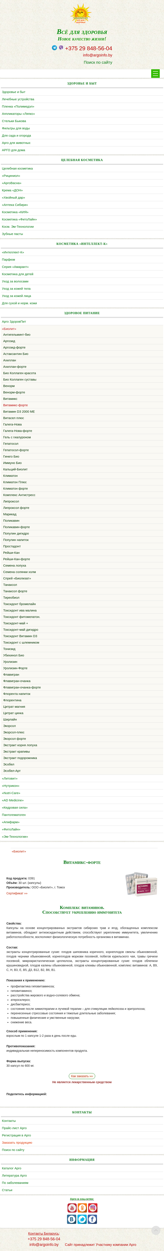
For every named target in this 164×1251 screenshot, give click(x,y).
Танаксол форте (15, 591)
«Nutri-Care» (11, 793)
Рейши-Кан (11, 552)
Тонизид (9, 649)
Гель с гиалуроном (17, 437)
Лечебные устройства (18, 99)
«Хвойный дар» (13, 197)
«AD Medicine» (13, 800)
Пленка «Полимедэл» (18, 106)
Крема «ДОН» (12, 190)
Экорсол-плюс (13, 732)
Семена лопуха (14, 565)
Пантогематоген (14, 815)
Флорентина (12, 700)
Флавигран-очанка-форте (22, 687)
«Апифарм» (11, 822)
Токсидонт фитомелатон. (21, 617)
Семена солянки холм (19, 572)
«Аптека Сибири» (15, 205)
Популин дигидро (16, 533)
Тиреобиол (11, 597)
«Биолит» (9, 329)
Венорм (9, 386)
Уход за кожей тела (16, 288)
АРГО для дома (13, 150)
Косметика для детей (17, 274)
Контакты (9, 1121)
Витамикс (10, 398)
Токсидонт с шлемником (21, 642)
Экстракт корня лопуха (20, 745)
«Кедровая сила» (15, 807)
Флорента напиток (16, 694)
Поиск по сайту (98, 62)
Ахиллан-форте (14, 366)
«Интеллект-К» (13, 252)
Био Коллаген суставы (19, 379)
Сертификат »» (17, 893)
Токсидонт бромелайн (19, 604)
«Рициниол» (11, 175)
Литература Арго (14, 1175)
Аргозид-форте (14, 347)
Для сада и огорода (16, 135)
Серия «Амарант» (15, 267)
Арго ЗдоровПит (14, 321)
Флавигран (11, 674)
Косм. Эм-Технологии (18, 226)
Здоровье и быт (13, 92)
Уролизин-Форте (15, 668)
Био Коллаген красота (19, 373)
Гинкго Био (11, 456)
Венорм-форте (14, 392)
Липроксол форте (16, 508)
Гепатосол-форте (16, 450)
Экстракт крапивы (16, 751)
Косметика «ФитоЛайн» (19, 219)
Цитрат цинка (13, 713)
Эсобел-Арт (12, 770)
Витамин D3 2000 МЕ (19, 411)
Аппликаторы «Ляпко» (18, 113)
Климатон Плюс (15, 482)
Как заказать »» (82, 1076)
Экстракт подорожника (20, 758)
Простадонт (12, 546)
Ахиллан (9, 360)
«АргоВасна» (11, 183)
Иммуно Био (12, 463)
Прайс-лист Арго (14, 1128)
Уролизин (10, 661)
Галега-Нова (12, 424)
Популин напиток (16, 540)
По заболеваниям (15, 1183)
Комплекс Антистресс (19, 495)
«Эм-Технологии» (15, 836)
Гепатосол (10, 443)
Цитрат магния (14, 706)
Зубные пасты (12, 234)
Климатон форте (15, 488)
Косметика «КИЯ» (15, 212)
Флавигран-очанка (16, 681)
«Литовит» (10, 778)
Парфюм (8, 259)
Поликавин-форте (16, 527)
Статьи (7, 1190)
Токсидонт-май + (15, 623)
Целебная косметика (17, 168)
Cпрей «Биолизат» (17, 578)
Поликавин (11, 520)
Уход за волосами (15, 281)
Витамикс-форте (15, 405)
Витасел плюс (13, 418)
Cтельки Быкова (14, 121)
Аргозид (9, 341)
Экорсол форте (14, 738)
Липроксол (11, 501)
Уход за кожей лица (16, 296)
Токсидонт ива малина (20, 610)
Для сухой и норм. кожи (19, 303)
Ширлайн (10, 719)
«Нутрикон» (10, 785)
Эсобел (8, 764)
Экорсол (9, 726)
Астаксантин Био (15, 354)
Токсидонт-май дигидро (20, 629)
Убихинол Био (13, 655)
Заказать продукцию (17, 1142)
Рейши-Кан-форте (16, 559)
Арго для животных (16, 143)
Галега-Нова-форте (17, 431)
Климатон (10, 475)
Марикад (9, 514)
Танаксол (10, 584)
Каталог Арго (11, 1168)
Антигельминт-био (16, 334)
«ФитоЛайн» (11, 829)
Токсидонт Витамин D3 (20, 636)
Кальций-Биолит (15, 469)
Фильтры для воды (16, 128)
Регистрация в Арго (16, 1135)
